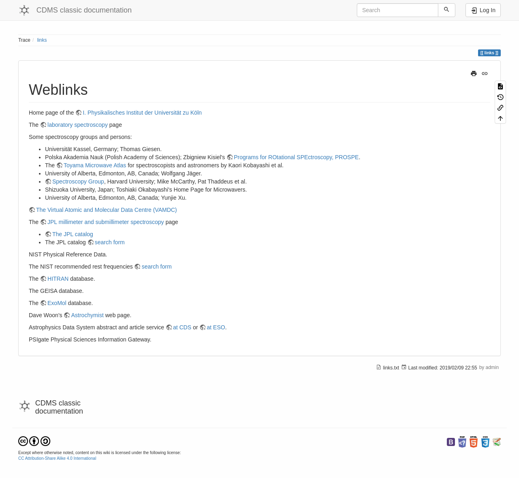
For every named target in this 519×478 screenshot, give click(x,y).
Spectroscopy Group (78, 181)
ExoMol (56, 303)
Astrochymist (87, 315)
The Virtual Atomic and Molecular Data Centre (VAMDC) (106, 210)
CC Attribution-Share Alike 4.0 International (57, 458)
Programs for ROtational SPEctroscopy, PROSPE (296, 157)
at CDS (182, 327)
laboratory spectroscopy (77, 125)
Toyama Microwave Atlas (95, 165)
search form (110, 242)
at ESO (216, 327)
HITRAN (58, 278)
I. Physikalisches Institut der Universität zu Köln (142, 112)
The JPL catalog (72, 234)
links (42, 40)
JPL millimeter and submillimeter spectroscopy (105, 222)
